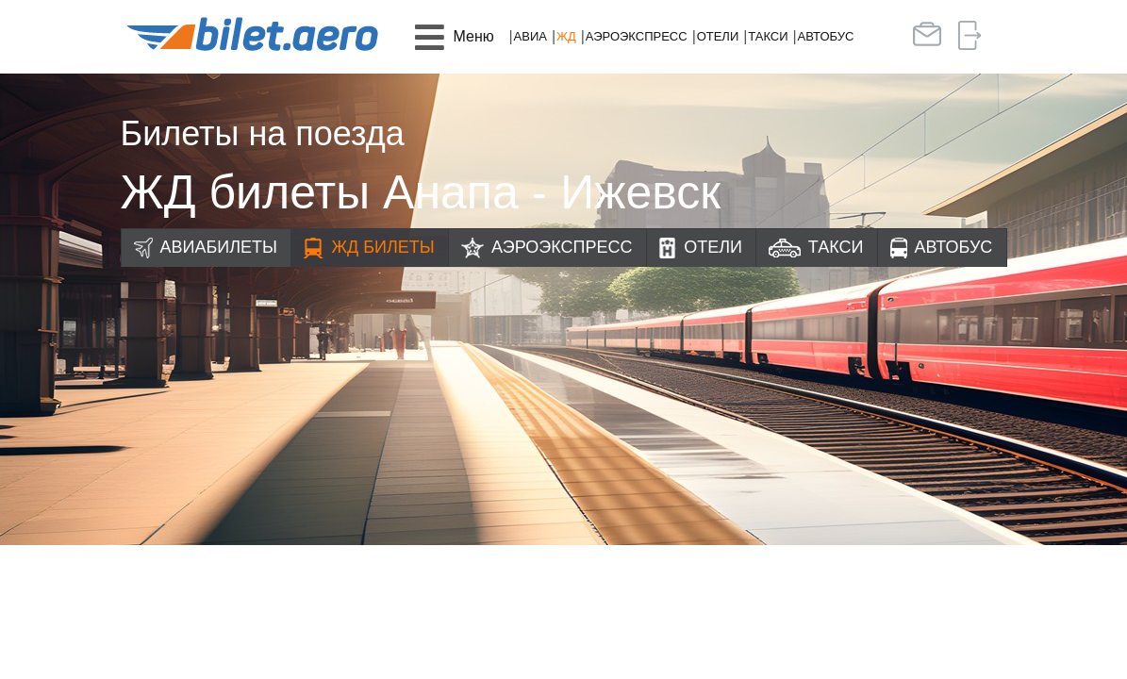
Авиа (530, 36)
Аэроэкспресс (637, 36)
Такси (767, 36)
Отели (718, 36)
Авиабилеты (218, 247)
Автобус (826, 36)
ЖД (566, 36)
